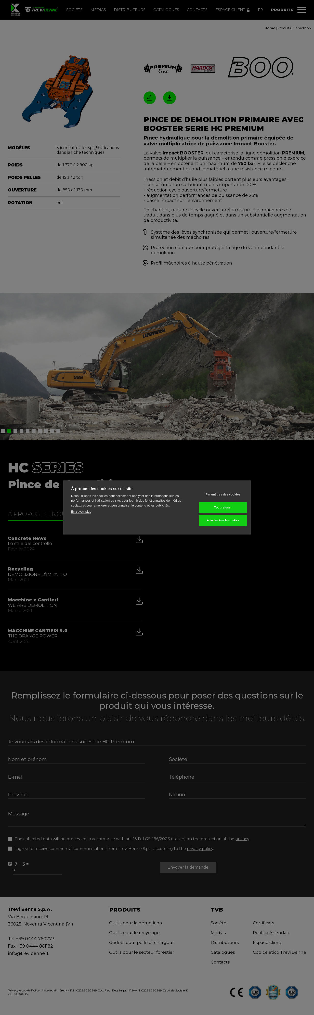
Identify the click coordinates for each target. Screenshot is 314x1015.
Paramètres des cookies (218, 494)
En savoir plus (81, 512)
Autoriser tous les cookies (219, 520)
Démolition (302, 28)
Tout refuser (219, 507)
